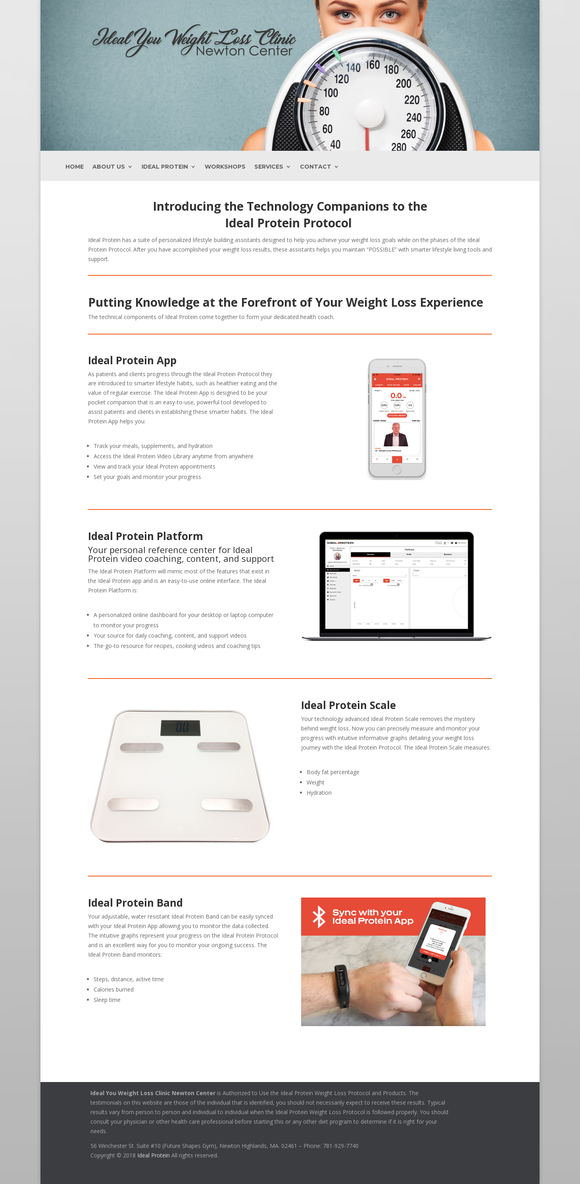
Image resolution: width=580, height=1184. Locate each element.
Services (268, 167)
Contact (315, 167)
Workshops (225, 167)
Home (74, 167)
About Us (108, 167)
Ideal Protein (165, 167)
